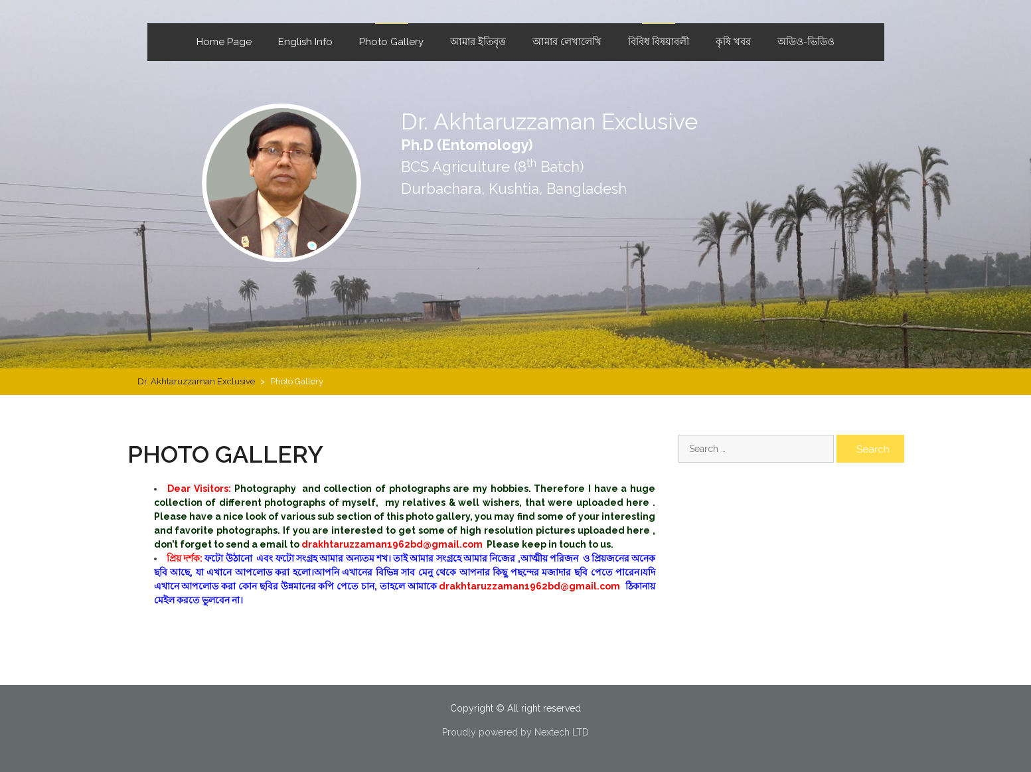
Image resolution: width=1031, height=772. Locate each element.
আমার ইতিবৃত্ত (478, 42)
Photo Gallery (391, 42)
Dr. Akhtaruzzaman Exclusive (549, 121)
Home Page (224, 42)
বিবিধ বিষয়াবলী (658, 42)
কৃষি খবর (733, 42)
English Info (305, 42)
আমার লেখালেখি (566, 42)
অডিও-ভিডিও (805, 42)
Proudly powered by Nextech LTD (515, 732)
